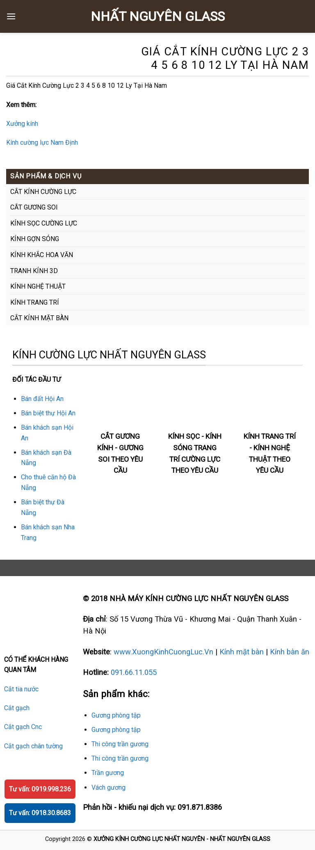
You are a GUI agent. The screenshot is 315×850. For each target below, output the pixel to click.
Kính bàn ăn (289, 651)
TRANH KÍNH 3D (34, 271)
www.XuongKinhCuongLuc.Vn (163, 651)
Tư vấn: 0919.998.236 (40, 789)
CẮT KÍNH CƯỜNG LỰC (43, 192)
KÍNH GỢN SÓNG (34, 239)
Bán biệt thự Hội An (48, 413)
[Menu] (11, 16)
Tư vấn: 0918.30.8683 (40, 813)
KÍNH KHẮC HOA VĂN (41, 255)
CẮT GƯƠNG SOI (34, 207)
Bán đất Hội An (42, 399)
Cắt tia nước (21, 689)
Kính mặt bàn (241, 651)
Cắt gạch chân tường (33, 746)
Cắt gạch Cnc (23, 727)
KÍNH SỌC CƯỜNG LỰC (43, 223)
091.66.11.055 (134, 672)
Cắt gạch (17, 708)
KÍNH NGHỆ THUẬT (38, 286)
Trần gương (107, 773)
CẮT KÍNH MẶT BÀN (39, 318)
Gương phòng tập (116, 715)
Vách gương (108, 787)
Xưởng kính (22, 124)
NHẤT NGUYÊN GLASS (158, 16)
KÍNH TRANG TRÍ (34, 302)
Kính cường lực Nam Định (42, 142)
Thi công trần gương (119, 744)
